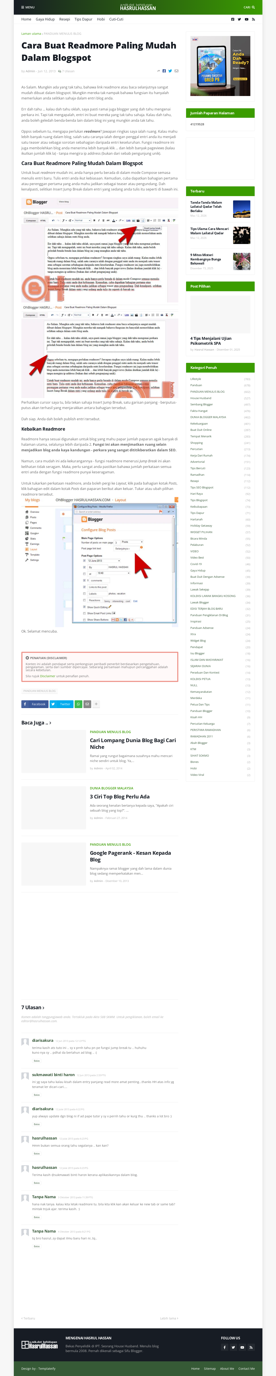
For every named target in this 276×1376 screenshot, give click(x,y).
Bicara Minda (220, 539)
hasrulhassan (44, 1138)
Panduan (220, 385)
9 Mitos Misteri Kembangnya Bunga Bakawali (205, 259)
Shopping (220, 443)
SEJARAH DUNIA (220, 666)
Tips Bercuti (220, 468)
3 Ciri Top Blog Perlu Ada (120, 796)
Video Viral (220, 775)
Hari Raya (220, 494)
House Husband (220, 398)
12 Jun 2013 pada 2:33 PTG (91, 1075)
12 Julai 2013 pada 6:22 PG (69, 1109)
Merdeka (220, 698)
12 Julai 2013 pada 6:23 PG (73, 1138)
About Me (227, 1369)
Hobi (101, 19)
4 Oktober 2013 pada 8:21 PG (74, 1231)
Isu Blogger (220, 653)
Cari (247, 7)
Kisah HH (220, 717)
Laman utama (31, 33)
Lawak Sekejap (220, 589)
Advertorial (220, 462)
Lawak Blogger (220, 602)
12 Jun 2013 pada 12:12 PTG (70, 1040)
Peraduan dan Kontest (220, 673)
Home (26, 19)
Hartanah (220, 519)
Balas (37, 1060)
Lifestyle (220, 379)
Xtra (220, 634)
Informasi (220, 583)
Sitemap (210, 1369)
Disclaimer (47, 676)
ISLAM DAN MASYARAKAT (220, 660)
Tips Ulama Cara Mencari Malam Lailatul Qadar (209, 231)
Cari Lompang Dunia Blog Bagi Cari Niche (133, 743)
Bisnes (220, 762)
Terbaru (29, 1318)
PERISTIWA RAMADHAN (220, 730)
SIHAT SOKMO (220, 756)
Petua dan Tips (220, 704)
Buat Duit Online (220, 430)
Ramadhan (220, 475)
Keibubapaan (220, 507)
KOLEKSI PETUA (220, 679)
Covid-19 (220, 564)
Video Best (220, 558)
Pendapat (220, 647)
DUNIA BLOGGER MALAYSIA (111, 788)
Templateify (46, 1369)
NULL (220, 685)
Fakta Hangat (220, 411)
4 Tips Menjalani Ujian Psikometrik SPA (211, 341)
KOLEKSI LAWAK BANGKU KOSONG (220, 596)
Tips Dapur (84, 19)
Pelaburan (220, 545)
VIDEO (220, 551)
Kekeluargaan (220, 424)
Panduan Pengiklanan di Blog (220, 615)
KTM (220, 749)
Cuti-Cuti (116, 19)
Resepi (64, 19)
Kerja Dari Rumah (220, 455)
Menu (29, 7)
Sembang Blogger (220, 404)
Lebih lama (168, 1318)
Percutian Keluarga (220, 724)
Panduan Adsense (220, 628)
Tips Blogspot (220, 500)
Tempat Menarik (220, 436)
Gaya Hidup (45, 19)
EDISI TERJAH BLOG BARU (220, 609)
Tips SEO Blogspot (220, 487)
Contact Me (246, 1369)
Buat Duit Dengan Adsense (220, 577)
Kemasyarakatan (220, 692)
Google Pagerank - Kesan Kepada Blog (130, 856)
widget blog (220, 641)
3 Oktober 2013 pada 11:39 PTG (75, 1197)
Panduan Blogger (220, 711)
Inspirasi (220, 621)
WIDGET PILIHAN (220, 532)
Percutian (220, 449)
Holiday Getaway (220, 526)
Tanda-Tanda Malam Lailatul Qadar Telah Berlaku (206, 206)
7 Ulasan (68, 71)
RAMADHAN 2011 (220, 736)
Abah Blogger (220, 743)
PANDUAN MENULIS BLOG (62, 33)
